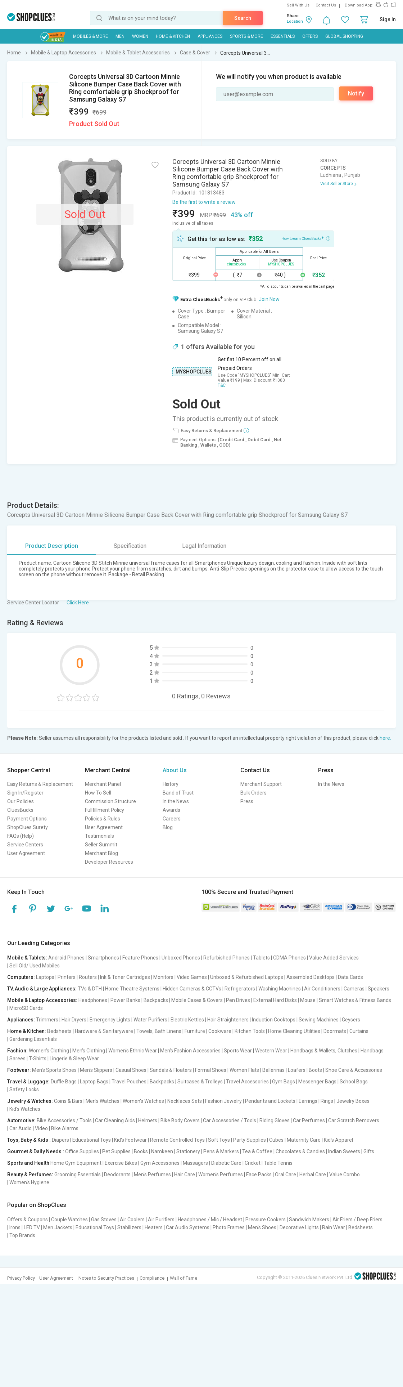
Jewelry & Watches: (30, 1101)
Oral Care (285, 1174)
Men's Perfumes (152, 1174)
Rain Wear (333, 1227)
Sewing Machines (319, 1020)
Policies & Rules (102, 819)
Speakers (378, 989)
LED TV (32, 1227)
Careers (172, 819)
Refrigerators (240, 989)
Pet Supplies (116, 1151)
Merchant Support (261, 784)
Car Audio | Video (28, 1128)
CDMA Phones (289, 958)
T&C (222, 385)
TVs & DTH (90, 989)
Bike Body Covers (180, 1120)
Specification (130, 545)
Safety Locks (24, 1089)
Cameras (354, 989)
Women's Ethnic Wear (132, 1050)
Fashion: (17, 1050)
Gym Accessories (160, 1163)
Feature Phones (140, 958)
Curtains (358, 1031)
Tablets (261, 958)
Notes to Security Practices (106, 1278)
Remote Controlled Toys (177, 1140)
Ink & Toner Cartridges (125, 977)
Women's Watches (143, 1101)
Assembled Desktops (310, 977)
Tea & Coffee (257, 1151)
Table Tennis (278, 1163)
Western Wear (271, 1050)
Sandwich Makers (309, 1219)
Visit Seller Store (336, 183)
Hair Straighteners (228, 1020)
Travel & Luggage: (28, 1081)
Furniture (195, 1031)
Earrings (308, 1101)
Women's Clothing (49, 1050)
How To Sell (98, 793)
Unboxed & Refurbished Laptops (246, 977)
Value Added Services (334, 958)
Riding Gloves (274, 1120)
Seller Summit (101, 844)
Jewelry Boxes (353, 1101)
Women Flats (244, 1070)
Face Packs (259, 1174)
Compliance (152, 1278)
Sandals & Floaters (171, 1070)
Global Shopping (344, 36)
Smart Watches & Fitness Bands (355, 1000)
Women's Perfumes (220, 1174)
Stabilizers (129, 1227)
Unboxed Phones (181, 958)
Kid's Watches (24, 1109)
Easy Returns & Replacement (40, 784)
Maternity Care (304, 1140)
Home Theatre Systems (132, 989)
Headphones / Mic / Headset (210, 1219)
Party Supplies (249, 1140)
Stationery (188, 1151)
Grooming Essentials (77, 1174)
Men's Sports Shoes (54, 1070)
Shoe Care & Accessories (353, 1070)
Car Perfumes (309, 1120)
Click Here (78, 602)
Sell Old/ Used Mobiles (34, 965)
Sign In (388, 19)
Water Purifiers (150, 1020)
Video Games (192, 977)
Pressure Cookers (265, 1219)
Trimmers (47, 1020)
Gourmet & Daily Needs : (35, 1151)
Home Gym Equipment (75, 1163)
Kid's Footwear (130, 1140)
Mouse (308, 1000)
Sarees (17, 1058)
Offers (310, 36)
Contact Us (326, 5)
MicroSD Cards (26, 1008)
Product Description (51, 545)
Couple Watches (69, 1219)
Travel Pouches (129, 1081)
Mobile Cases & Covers (197, 1000)
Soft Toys (219, 1140)
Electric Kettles (187, 1020)
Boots (315, 1070)
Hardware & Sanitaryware (104, 1031)
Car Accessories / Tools (229, 1120)
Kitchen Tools (250, 1031)
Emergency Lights (110, 1020)
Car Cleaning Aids (115, 1120)
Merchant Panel (103, 784)
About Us (175, 770)
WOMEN (140, 36)
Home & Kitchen (173, 36)
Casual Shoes (131, 1070)
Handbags (372, 1050)
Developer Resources (109, 862)
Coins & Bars (68, 1101)
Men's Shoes (262, 1227)
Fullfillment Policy (104, 810)
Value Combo (344, 1174)
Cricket (253, 1163)
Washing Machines (279, 989)
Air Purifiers (161, 1219)
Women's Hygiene (29, 1182)
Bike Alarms (64, 1128)
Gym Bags (283, 1081)
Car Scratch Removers (353, 1120)
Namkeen (162, 1151)
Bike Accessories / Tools (64, 1120)
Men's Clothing (88, 1050)
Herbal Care (312, 1174)
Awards (171, 810)
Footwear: (19, 1070)
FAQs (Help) (20, 836)
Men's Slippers (96, 1070)
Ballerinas (273, 1070)
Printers (67, 977)
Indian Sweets (344, 1151)
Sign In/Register (25, 793)
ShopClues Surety (27, 827)
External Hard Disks (275, 1000)
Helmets (147, 1120)
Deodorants (117, 1174)
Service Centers (25, 844)
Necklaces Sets (184, 1101)
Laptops (45, 977)
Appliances (210, 36)
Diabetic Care (226, 1163)
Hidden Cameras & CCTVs (192, 989)
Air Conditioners (322, 989)
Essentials (283, 36)
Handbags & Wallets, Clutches (323, 1050)
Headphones (92, 1000)
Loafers (296, 1070)
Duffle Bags (64, 1081)
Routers (88, 977)
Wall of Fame (183, 1278)
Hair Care (184, 1174)
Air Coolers (132, 1219)
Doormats (334, 1031)
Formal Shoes (210, 1070)
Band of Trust (178, 793)
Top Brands (22, 1235)
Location (295, 21)
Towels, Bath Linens (158, 1031)
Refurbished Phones (226, 958)
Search (242, 18)
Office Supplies (82, 1151)
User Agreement (26, 853)
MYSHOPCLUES (194, 372)
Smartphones (103, 958)
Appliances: (21, 1020)
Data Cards (350, 977)
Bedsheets (59, 1031)
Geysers (351, 1020)
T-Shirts (37, 1058)
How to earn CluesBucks (305, 238)
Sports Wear (238, 1050)
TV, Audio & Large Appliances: (42, 989)
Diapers (60, 1140)
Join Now (269, 299)
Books (141, 1151)
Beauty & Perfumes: (30, 1174)
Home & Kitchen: (26, 1031)
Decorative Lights (299, 1227)
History (170, 784)
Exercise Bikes (121, 1163)
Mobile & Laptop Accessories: (42, 1000)
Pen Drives (238, 1000)
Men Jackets (57, 1227)
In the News (176, 801)
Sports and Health (28, 1163)
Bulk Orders (253, 793)
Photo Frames (229, 1227)
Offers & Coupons (27, 1219)
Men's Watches (102, 1101)
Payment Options (27, 819)
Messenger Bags (317, 1081)
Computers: (21, 977)
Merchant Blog (101, 853)
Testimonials (99, 836)
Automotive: (21, 1120)
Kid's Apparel (338, 1140)
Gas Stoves (104, 1219)
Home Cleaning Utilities (294, 1031)
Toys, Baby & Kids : (29, 1140)
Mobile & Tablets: (27, 958)
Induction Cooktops (273, 1020)
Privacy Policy (21, 1278)
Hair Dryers (74, 1020)
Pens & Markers (221, 1151)
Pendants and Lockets (270, 1101)
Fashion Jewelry (223, 1101)
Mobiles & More (90, 36)
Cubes (276, 1140)
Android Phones (66, 958)
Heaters (154, 1227)
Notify (356, 93)
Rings (327, 1101)
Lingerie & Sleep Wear (74, 1058)
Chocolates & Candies (300, 1151)
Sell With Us (298, 5)
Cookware (219, 1031)
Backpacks (156, 1000)
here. (385, 738)
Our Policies (20, 801)
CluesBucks (20, 810)
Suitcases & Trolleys (200, 1081)
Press (246, 801)
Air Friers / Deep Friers (357, 1219)
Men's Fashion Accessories (190, 1050)
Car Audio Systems (187, 1227)
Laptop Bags (94, 1081)
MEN (120, 36)
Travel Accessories (247, 1081)
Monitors (163, 977)
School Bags (354, 1081)
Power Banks (125, 1000)
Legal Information (204, 545)
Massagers (195, 1163)
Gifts (368, 1151)
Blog (168, 827)
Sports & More (246, 36)
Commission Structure (110, 801)
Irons (15, 1227)
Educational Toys (91, 1140)
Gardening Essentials (33, 1039)
